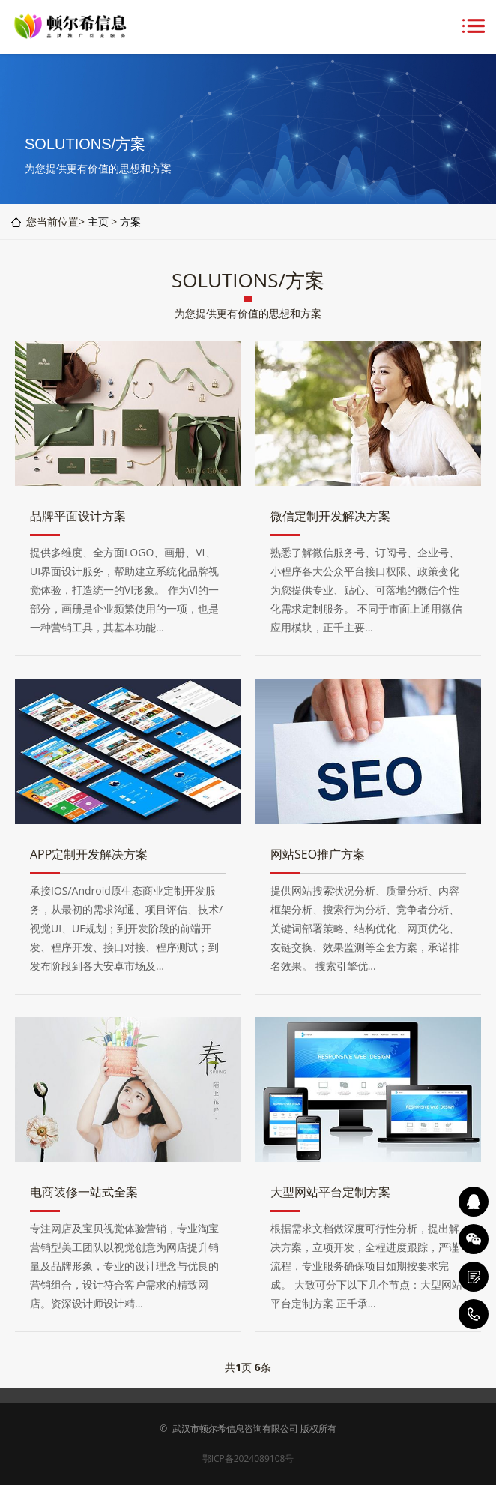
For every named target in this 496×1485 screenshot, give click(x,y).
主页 (98, 221)
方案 (130, 221)
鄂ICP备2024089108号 (248, 1458)
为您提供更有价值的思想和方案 (248, 313)
